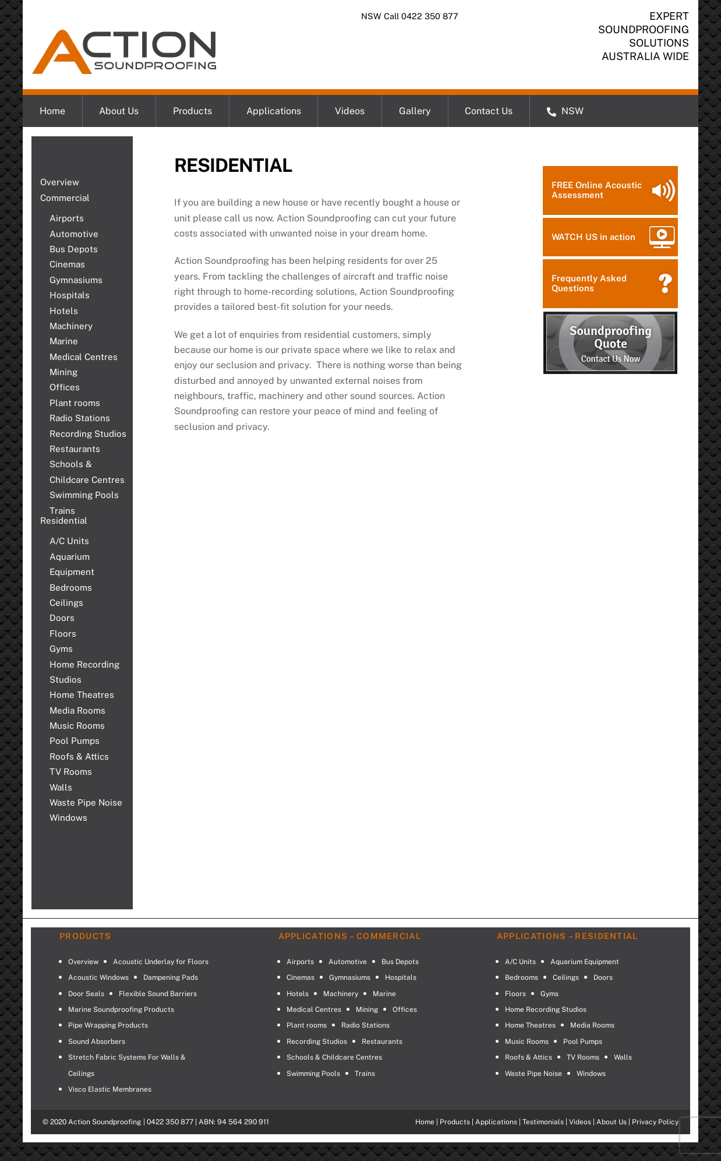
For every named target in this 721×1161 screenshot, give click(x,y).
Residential (63, 520)
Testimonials (543, 1122)
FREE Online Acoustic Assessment (597, 190)
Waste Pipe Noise (86, 802)
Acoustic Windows (98, 977)
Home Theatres (82, 695)
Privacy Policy (655, 1122)
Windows (68, 818)
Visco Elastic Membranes (109, 1089)
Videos (350, 111)
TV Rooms (71, 772)
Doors (62, 618)
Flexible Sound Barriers (158, 994)
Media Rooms (77, 710)
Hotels (64, 311)
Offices (65, 387)
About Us (119, 111)
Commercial (65, 198)
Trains (62, 511)
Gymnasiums (76, 280)
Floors (63, 633)
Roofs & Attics (79, 756)
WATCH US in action (593, 237)
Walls (61, 787)
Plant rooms (75, 403)
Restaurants (75, 449)
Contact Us (489, 111)
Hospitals (70, 295)
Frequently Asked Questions (589, 283)
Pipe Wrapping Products (108, 1025)
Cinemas (67, 264)
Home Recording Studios (84, 671)
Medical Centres (84, 357)
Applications (273, 111)
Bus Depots (74, 249)
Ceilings (66, 603)
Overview (59, 182)
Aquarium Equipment (72, 564)
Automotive (74, 234)
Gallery (415, 111)
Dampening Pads (170, 977)
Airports (67, 218)
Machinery (71, 326)
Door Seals (86, 994)
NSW (565, 111)
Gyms (61, 649)
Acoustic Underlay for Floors (160, 962)
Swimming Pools (84, 495)
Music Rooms (77, 726)
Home (52, 111)
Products (192, 111)
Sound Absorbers (96, 1042)
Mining (63, 372)
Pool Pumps (75, 741)
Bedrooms (71, 587)
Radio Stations (80, 418)
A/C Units (69, 541)
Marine (64, 341)
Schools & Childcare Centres (87, 471)
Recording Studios (88, 434)
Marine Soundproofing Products (121, 1009)
